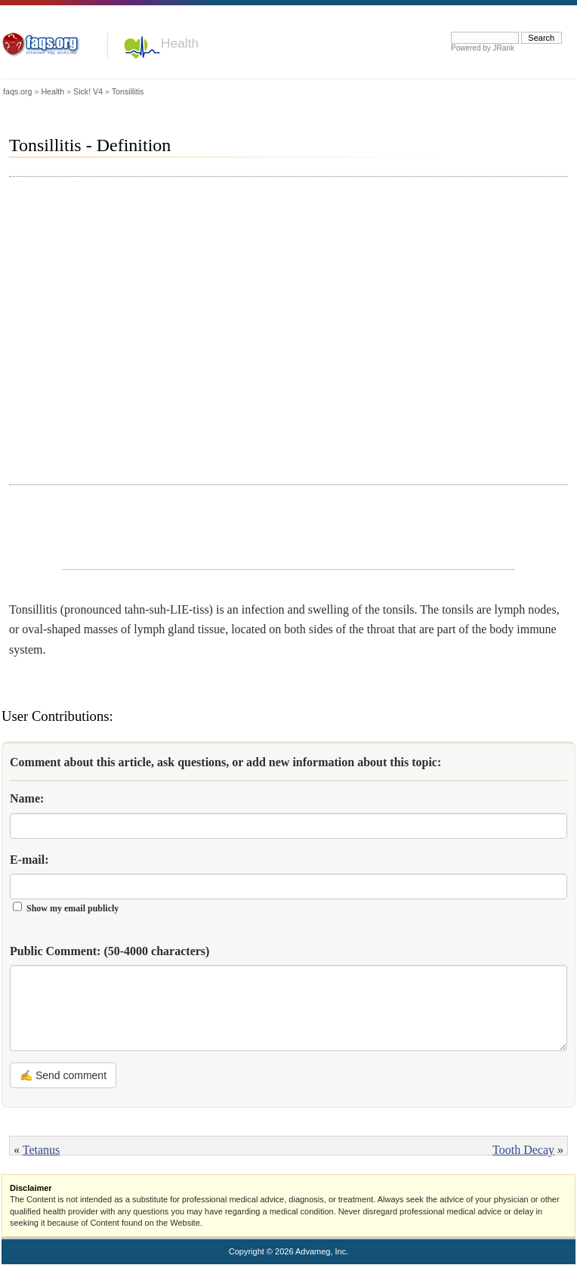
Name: (27, 798)
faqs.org (17, 91)
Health (180, 43)
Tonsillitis (128, 91)
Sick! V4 (88, 91)
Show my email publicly (72, 908)
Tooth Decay (523, 1149)
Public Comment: (109, 951)
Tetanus (41, 1149)
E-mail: (29, 859)
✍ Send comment (63, 1075)
